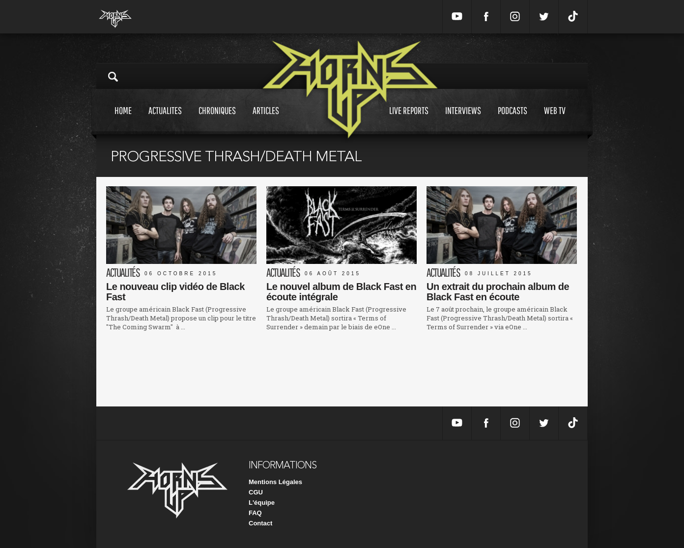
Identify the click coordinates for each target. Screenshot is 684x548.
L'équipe (262, 502)
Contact (260, 523)
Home (123, 120)
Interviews (463, 120)
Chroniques (217, 120)
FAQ (255, 513)
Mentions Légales (275, 482)
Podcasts (512, 120)
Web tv (555, 120)
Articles (265, 120)
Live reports (409, 120)
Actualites (165, 120)
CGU (256, 492)
